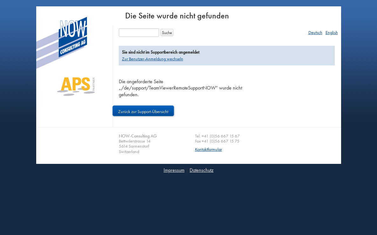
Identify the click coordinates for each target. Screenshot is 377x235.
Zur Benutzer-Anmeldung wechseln (152, 59)
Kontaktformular (208, 149)
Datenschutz (201, 170)
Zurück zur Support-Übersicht (143, 111)
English (332, 32)
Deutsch (315, 32)
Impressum (174, 170)
